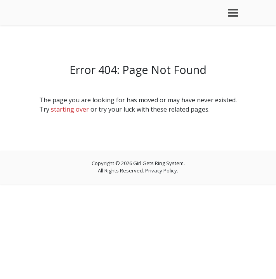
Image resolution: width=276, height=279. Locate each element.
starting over (70, 109)
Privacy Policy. (161, 170)
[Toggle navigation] (233, 12)
